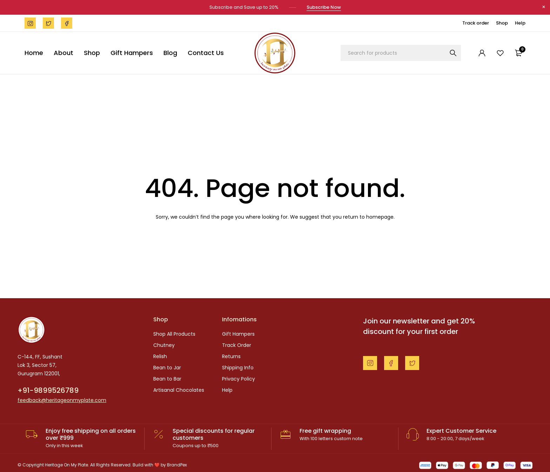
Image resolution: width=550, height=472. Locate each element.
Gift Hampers (131, 52)
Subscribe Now (324, 7)
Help (520, 22)
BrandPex (177, 464)
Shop (502, 22)
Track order (475, 22)
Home (34, 52)
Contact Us (206, 52)
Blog (170, 52)
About (63, 52)
